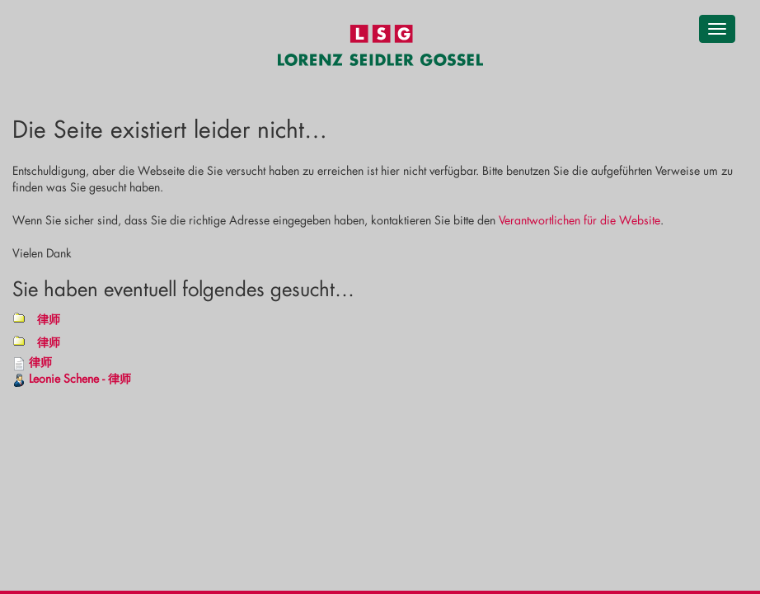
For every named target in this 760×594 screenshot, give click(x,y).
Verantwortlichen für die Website (579, 220)
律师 (48, 319)
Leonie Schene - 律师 (80, 378)
